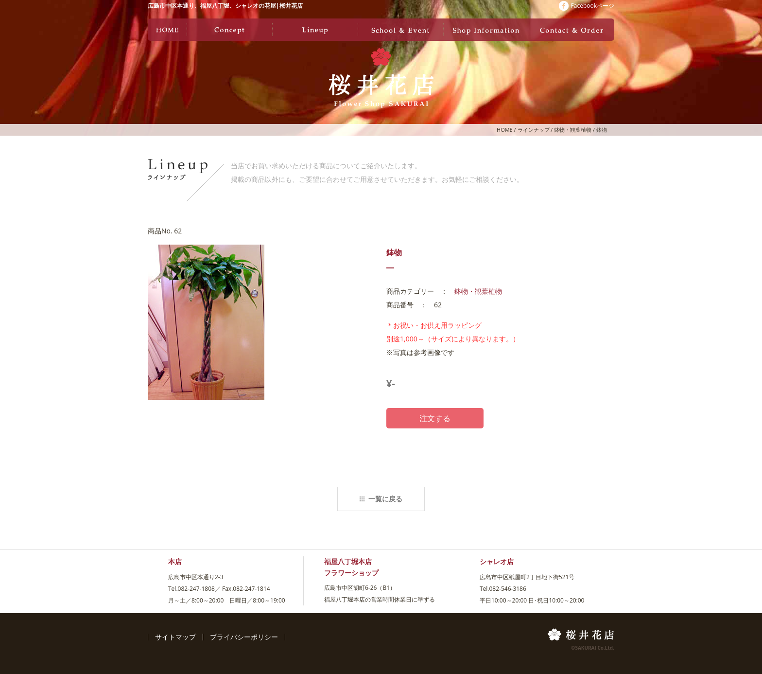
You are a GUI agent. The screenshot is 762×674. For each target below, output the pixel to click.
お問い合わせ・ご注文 (571, 29)
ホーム (167, 29)
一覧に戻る (381, 498)
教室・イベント (400, 29)
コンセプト (229, 29)
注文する (434, 418)
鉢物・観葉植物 (572, 129)
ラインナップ (315, 29)
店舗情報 (486, 29)
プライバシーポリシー (244, 636)
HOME (505, 129)
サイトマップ (175, 636)
